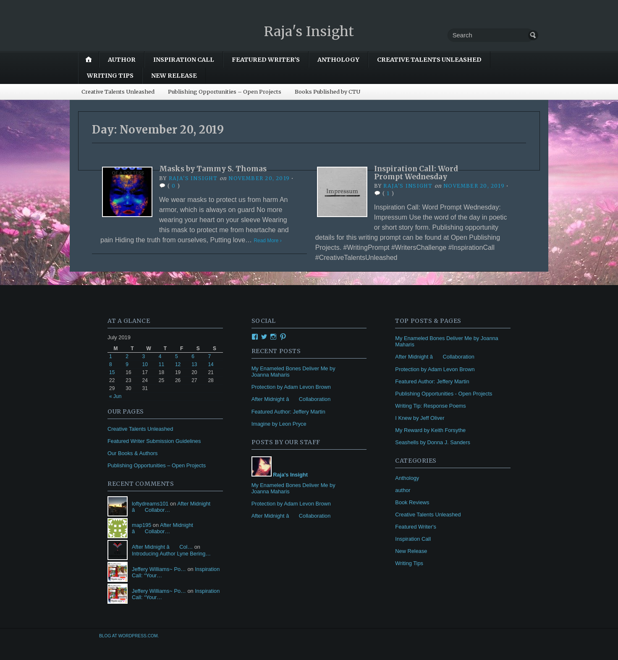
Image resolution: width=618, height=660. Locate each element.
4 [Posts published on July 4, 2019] (160, 356)
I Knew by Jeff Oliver (419, 418)
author (122, 59)
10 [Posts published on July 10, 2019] (144, 364)
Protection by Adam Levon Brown (291, 387)
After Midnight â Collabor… (162, 528)
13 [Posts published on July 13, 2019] (194, 364)
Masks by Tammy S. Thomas (216, 168)
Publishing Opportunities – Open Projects (224, 91)
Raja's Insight (309, 30)
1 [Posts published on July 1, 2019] (110, 356)
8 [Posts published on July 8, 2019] (110, 364)
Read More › (269, 240)
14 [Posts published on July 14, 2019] (210, 364)
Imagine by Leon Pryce (278, 424)
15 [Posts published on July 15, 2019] (112, 372)
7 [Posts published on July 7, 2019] (209, 356)
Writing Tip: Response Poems (430, 406)
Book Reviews (412, 502)
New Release (174, 75)
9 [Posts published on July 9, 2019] (127, 364)
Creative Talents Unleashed (429, 59)
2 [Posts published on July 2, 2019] (127, 356)
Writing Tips (110, 75)
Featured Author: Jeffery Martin (288, 412)
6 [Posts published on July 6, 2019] (192, 356)
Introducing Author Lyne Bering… (171, 553)
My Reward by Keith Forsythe (430, 430)
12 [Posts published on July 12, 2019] (178, 364)
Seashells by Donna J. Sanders (432, 442)
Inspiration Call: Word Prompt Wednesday (419, 172)
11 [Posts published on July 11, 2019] (161, 364)
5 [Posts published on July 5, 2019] (176, 356)
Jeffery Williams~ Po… (159, 569)
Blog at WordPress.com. (129, 636)
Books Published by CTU (327, 91)
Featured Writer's (266, 59)
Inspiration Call (183, 59)
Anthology (338, 59)
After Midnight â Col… (162, 547)
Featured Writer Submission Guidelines (154, 441)
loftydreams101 (150, 503)
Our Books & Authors (132, 453)
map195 (141, 525)
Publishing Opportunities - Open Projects (443, 393)
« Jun (115, 396)
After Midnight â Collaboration (291, 399)
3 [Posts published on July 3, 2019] (143, 356)
